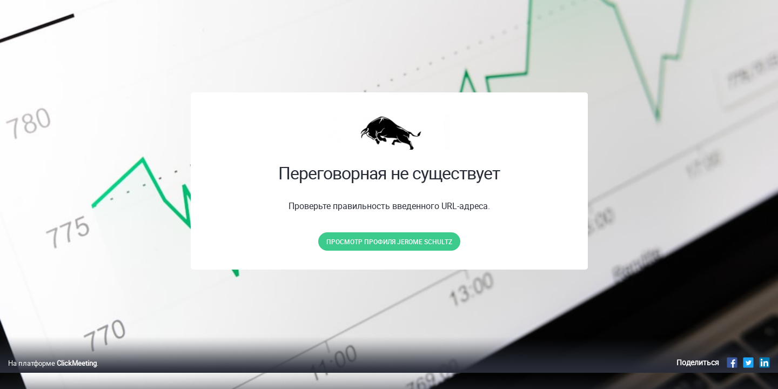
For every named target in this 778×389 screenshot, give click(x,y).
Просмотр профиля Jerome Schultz (389, 241)
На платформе (52, 374)
